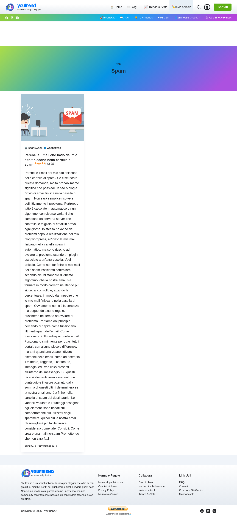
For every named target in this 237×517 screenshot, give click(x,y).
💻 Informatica (34, 148)
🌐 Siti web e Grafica (187, 17)
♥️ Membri (163, 17)
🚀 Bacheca (107, 17)
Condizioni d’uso (107, 486)
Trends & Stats (147, 494)
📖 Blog (134, 7)
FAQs (182, 482)
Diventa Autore (147, 482)
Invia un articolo (147, 490)
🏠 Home (116, 7)
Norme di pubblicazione (111, 482)
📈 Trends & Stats (155, 7)
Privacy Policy (106, 490)
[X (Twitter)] (12, 18)
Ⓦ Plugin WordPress (219, 17)
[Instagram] (17, 18)
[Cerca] (198, 7)
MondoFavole (186, 494)
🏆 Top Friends (144, 17)
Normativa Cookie (108, 494)
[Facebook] (6, 18)
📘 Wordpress (52, 148)
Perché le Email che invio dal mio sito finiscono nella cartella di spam (51, 159)
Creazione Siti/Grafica (191, 490)
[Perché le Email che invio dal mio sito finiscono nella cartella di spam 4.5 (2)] (52, 117)
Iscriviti (223, 7)
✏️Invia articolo (181, 7)
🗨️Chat (124, 17)
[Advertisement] (118, 34)
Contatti (183, 486)
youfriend (26, 5)
